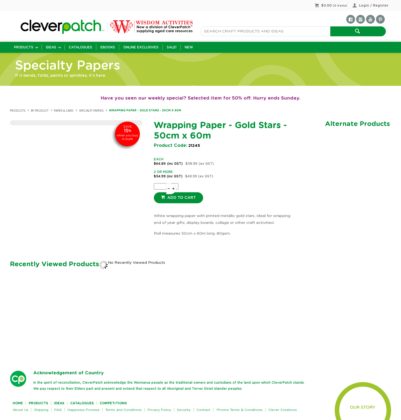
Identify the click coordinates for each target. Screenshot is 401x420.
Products (23, 47)
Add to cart (181, 198)
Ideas (51, 47)
